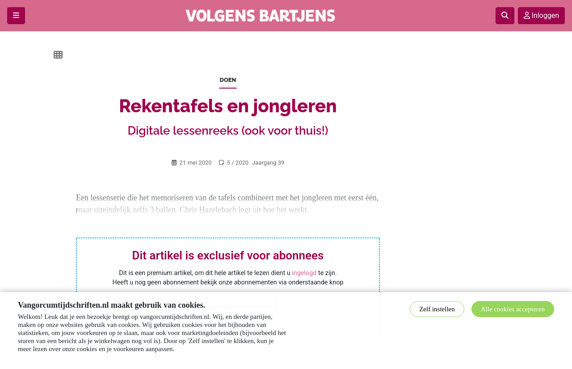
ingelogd (304, 273)
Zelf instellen (437, 309)
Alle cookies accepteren (513, 309)
